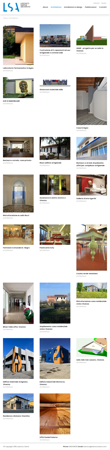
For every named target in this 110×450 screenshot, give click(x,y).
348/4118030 (73, 447)
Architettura (56, 7)
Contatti (103, 7)
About (45, 7)
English (97, 3)
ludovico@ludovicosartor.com (95, 447)
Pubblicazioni (90, 7)
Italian (103, 3)
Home (5, 18)
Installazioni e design (73, 7)
